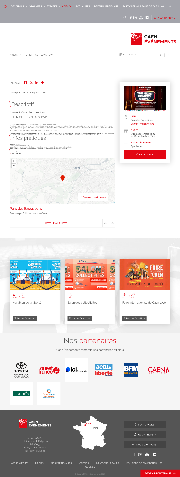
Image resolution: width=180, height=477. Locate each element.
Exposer (52, 6)
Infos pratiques (31, 92)
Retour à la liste (131, 54)
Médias (39, 463)
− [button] (14, 166)
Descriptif (15, 92)
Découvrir (17, 6)
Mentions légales (107, 463)
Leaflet (112, 203)
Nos (90, 340)
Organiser (35, 6)
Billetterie (144, 154)
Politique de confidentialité (144, 463)
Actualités (83, 6)
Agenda (67, 6)
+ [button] (14, 161)
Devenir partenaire (106, 6)
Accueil (13, 54)
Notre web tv (19, 463)
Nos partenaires (61, 463)
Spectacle (136, 146)
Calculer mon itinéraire (93, 197)
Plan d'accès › (145, 424)
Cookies (90, 467)
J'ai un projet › (145, 434)
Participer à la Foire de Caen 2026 (144, 6)
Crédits (84, 463)
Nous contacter (144, 444)
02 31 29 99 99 (37, 451)
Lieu (43, 92)
